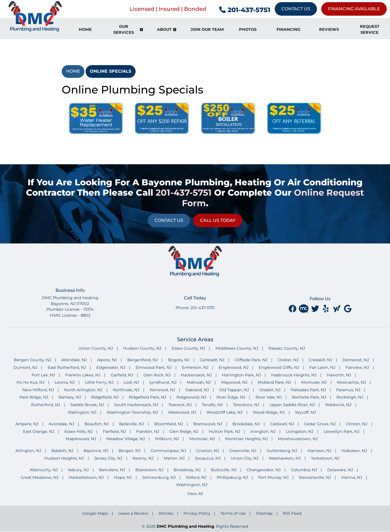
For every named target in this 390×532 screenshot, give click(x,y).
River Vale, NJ (268, 397)
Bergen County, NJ (32, 359)
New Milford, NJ (38, 389)
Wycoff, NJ (305, 412)
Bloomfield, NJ (168, 423)
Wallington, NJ (82, 412)
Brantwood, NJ (207, 423)
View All (195, 493)
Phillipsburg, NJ (232, 477)
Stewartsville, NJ (315, 477)
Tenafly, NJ (212, 404)
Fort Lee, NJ (43, 375)
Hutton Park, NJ (224, 431)
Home (73, 71)
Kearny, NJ (143, 458)
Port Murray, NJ (273, 477)
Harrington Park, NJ (241, 375)
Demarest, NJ (355, 359)
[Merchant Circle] (304, 308)
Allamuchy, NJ (44, 469)
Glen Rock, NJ (157, 375)
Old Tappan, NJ (234, 389)
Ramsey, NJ (69, 397)
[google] (347, 308)
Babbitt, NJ (62, 450)
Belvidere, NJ (112, 469)
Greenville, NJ (242, 450)
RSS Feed (292, 513)
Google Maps (95, 513)
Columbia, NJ (304, 469)
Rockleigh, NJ (349, 397)
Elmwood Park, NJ (154, 367)
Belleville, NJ (131, 423)
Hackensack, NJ (196, 375)
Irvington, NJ (263, 431)
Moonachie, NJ (351, 382)
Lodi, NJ (131, 382)
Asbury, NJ (78, 469)
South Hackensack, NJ (136, 404)
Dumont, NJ (25, 367)
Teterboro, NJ (246, 404)
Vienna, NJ (351, 477)
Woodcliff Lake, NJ (224, 412)
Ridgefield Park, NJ (147, 397)
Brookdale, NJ (246, 423)
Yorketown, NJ (325, 458)
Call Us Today (217, 220)
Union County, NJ (95, 348)
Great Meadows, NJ (39, 477)
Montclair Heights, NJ (246, 438)
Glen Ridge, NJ (183, 431)
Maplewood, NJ (81, 438)
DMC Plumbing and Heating (185, 526)
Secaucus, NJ (208, 458)
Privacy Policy (196, 513)
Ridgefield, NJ (105, 397)
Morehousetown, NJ (298, 438)
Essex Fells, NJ (78, 431)
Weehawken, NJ (285, 458)
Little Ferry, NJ (99, 382)
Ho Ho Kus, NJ (30, 382)
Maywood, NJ (234, 382)
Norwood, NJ (162, 389)
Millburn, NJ (167, 438)
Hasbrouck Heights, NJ (293, 375)
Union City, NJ (244, 458)
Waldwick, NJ (338, 404)
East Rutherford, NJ (67, 367)
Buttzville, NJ (224, 469)
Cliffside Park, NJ (251, 359)
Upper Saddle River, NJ (292, 404)
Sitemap (264, 513)
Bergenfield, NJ (142, 359)
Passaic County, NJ (286, 348)
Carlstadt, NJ (212, 359)
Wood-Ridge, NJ (269, 412)
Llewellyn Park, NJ (341, 431)
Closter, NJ (288, 359)
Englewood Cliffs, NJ (279, 367)
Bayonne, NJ (96, 450)
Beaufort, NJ (96, 423)
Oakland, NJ (197, 389)
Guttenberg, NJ (282, 450)
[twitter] (315, 308)
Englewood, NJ (233, 367)
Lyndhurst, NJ (162, 382)
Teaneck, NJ (180, 404)
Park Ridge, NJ (33, 397)
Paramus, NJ (348, 389)
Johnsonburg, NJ (159, 477)
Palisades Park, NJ (308, 389)
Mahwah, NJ (199, 382)
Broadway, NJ (187, 469)
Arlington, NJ (28, 450)
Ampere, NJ (26, 423)
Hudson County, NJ (142, 348)
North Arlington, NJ (83, 389)
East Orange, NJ (38, 431)
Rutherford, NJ (45, 404)
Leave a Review (133, 513)
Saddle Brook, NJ (87, 404)
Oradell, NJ (269, 389)
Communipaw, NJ (168, 450)
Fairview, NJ (357, 367)
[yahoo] (337, 308)
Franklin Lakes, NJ (82, 375)
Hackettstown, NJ (86, 477)
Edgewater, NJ (110, 367)
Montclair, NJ (202, 438)
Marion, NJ (174, 458)
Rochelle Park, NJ (309, 397)
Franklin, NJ (147, 431)
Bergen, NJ (129, 450)
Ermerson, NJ (195, 367)
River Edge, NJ (231, 397)
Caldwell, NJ (282, 423)
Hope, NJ (123, 477)
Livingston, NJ (299, 431)
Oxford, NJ (196, 477)
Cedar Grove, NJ (320, 423)
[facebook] (292, 308)
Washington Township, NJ (132, 412)
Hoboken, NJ (354, 450)
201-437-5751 (244, 10)
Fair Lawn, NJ (322, 367)
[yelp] (326, 308)
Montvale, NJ (314, 382)
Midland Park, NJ (274, 382)
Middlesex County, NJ (236, 348)
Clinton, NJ (356, 423)
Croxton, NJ (207, 450)
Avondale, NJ (61, 423)
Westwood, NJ (182, 412)
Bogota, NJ (178, 359)
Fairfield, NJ (114, 431)
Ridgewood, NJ (191, 397)
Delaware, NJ (340, 469)
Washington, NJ (191, 484)
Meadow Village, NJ (125, 438)
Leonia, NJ (65, 382)
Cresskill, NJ (320, 359)
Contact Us (295, 8)
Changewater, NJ (264, 469)
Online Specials (110, 71)
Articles (166, 513)
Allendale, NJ (74, 359)
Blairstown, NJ (149, 469)
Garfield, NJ (122, 375)
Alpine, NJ (107, 359)
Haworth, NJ (339, 375)
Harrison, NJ (319, 450)
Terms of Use (233, 513)
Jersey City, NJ (108, 458)
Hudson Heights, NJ (64, 458)
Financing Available (354, 8)
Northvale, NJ (126, 389)
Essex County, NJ (188, 348)
